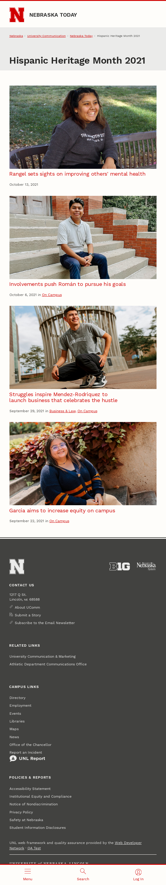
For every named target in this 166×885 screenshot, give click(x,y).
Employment (20, 705)
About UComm (27, 607)
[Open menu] (27, 875)
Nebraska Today (53, 15)
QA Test (34, 848)
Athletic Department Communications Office (48, 664)
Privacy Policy (21, 812)
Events (15, 713)
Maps (14, 729)
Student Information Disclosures (37, 828)
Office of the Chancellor (30, 745)
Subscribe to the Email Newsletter (45, 623)
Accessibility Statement (30, 789)
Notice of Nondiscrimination (33, 804)
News (14, 737)
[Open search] (83, 875)
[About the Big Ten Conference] (119, 566)
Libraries (17, 721)
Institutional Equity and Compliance (40, 796)
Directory (17, 698)
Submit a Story (28, 615)
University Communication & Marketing (42, 656)
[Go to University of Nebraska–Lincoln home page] (17, 15)
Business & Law (62, 411)
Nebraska (16, 35)
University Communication (46, 35)
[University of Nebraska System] (146, 566)
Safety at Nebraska (26, 820)
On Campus (52, 295)
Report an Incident (27, 756)
